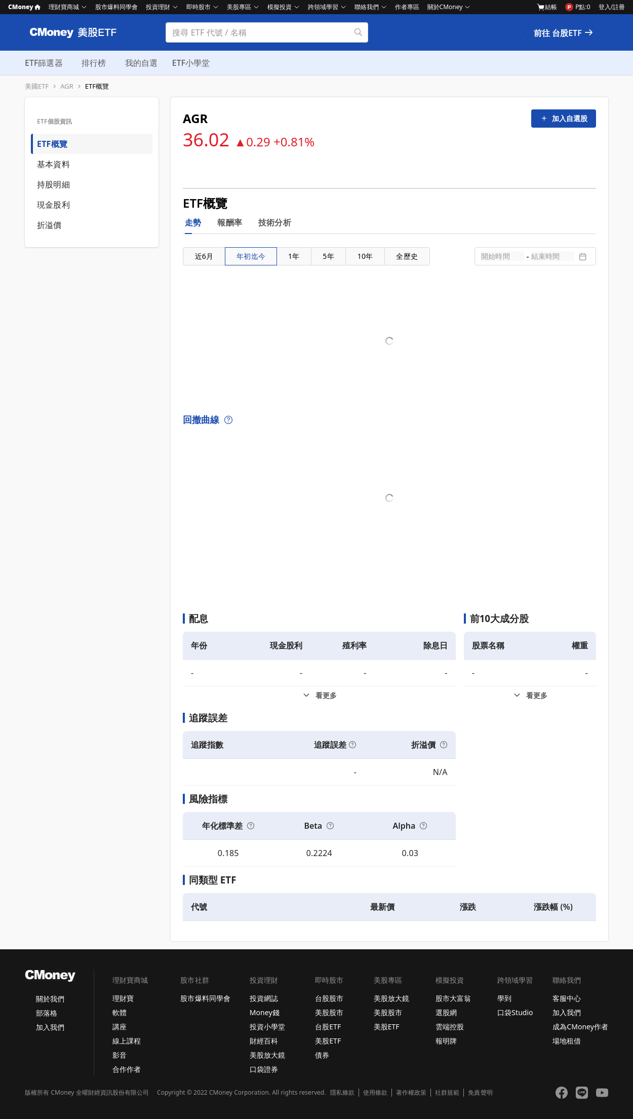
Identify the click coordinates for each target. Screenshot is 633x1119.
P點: (577, 7)
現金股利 (53, 204)
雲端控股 (450, 1026)
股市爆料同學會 (116, 7)
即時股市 (198, 7)
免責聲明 (480, 1093)
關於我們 (50, 999)
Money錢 (265, 1012)
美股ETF (328, 1041)
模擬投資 (279, 7)
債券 (322, 1055)
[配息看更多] (319, 695)
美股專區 (239, 7)
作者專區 (407, 7)
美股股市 (329, 1012)
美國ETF (37, 86)
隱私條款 (342, 1093)
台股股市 (329, 998)
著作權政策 (411, 1093)
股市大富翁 (453, 998)
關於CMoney (445, 7)
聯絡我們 (366, 7)
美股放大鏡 (267, 1055)
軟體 (119, 1012)
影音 (119, 1055)
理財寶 (123, 998)
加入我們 (50, 1027)
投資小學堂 (267, 1026)
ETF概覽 (97, 86)
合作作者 (126, 1069)
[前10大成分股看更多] (530, 695)
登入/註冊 (612, 7)
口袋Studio (515, 1012)
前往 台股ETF (564, 32)
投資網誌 (264, 998)
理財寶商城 (64, 7)
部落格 (46, 1013)
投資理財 (158, 7)
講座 (119, 1026)
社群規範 (447, 1093)
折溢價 (49, 224)
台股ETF (328, 1026)
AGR (66, 86)
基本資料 (53, 164)
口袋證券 (264, 1069)
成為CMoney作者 (580, 1026)
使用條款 (375, 1093)
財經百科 (264, 1041)
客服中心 (566, 998)
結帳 (547, 7)
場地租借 (566, 1041)
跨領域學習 (323, 7)
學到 (504, 998)
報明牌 (446, 1041)
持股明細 (53, 184)
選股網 (446, 1012)
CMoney (24, 7)
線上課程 (126, 1041)
